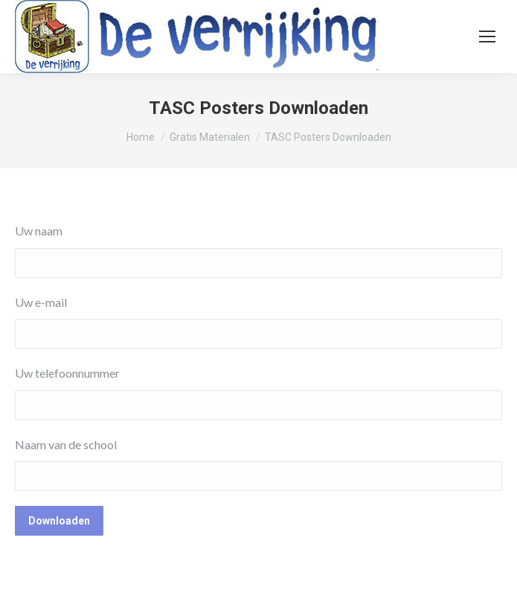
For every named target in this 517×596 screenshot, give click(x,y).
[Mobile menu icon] (487, 36)
